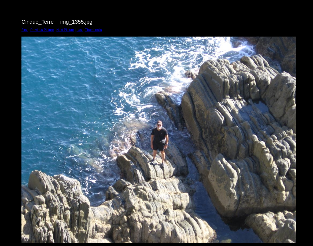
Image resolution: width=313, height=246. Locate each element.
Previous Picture (42, 30)
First (24, 30)
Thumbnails (93, 30)
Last (79, 30)
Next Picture (65, 30)
